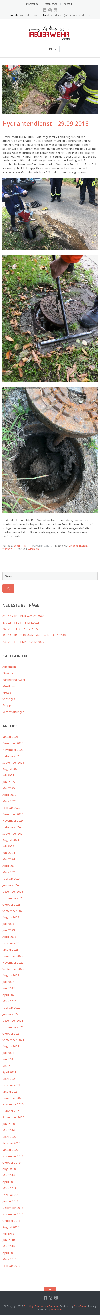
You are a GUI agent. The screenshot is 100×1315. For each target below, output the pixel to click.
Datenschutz (50, 3)
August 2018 (10, 1227)
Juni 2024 (8, 853)
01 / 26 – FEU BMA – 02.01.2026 (23, 616)
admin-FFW (20, 545)
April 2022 (9, 995)
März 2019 (9, 1188)
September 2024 (13, 833)
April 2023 (9, 937)
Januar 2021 (10, 1091)
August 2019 (10, 1169)
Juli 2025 (8, 775)
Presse (6, 692)
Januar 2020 (10, 1150)
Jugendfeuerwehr (13, 680)
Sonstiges (8, 699)
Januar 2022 (10, 1014)
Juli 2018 (8, 1233)
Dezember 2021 (12, 1020)
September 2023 (13, 911)
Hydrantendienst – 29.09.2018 (45, 123)
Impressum (32, 3)
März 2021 (9, 1079)
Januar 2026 (10, 737)
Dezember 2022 (12, 956)
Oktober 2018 (11, 1221)
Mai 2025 (8, 788)
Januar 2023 (10, 949)
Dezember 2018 (12, 1208)
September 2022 (13, 969)
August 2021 (10, 1046)
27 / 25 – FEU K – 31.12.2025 (20, 622)
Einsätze (7, 673)
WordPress (57, 1309)
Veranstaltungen (13, 712)
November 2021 (13, 1027)
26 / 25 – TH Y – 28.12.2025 (20, 629)
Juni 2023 (8, 930)
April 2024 (9, 866)
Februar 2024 (11, 878)
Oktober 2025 (11, 756)
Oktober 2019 (11, 1162)
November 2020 (13, 1104)
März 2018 (9, 1259)
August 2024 (10, 840)
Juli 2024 (8, 846)
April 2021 (9, 1072)
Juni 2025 (8, 782)
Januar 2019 (10, 1201)
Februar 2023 (11, 943)
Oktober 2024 (11, 827)
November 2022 (13, 962)
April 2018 (9, 1253)
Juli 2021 (8, 1053)
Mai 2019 (8, 1175)
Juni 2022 (8, 988)
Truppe (7, 705)
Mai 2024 (8, 859)
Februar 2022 (11, 1007)
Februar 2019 (11, 1195)
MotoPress (80, 1306)
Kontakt (68, 3)
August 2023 (10, 917)
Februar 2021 (11, 1085)
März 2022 (9, 1001)
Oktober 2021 (11, 1033)
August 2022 (10, 975)
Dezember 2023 (12, 891)
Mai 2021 (8, 1066)
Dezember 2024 (12, 814)
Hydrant (83, 545)
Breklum (73, 545)
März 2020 (9, 1137)
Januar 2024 (10, 885)
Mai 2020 (8, 1130)
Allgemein (33, 548)
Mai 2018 (8, 1246)
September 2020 (13, 1117)
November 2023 (13, 898)
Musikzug (8, 686)
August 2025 (10, 769)
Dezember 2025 (12, 743)
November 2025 (13, 750)
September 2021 (13, 1040)
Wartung (7, 548)
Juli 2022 (8, 982)
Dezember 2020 (12, 1098)
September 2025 (13, 762)
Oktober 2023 (11, 904)
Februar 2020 (11, 1143)
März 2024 (9, 872)
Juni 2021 (8, 1059)
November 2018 (13, 1214)
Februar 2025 (11, 808)
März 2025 (9, 801)
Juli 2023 (8, 924)
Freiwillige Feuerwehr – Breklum (41, 1306)
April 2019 (9, 1182)
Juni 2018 (8, 1240)
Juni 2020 (8, 1124)
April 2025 (9, 795)
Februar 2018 (11, 1266)
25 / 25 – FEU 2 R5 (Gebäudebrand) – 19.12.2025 (34, 635)
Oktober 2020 (11, 1111)
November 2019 (13, 1156)
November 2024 (13, 820)
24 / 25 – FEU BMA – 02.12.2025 (23, 642)
